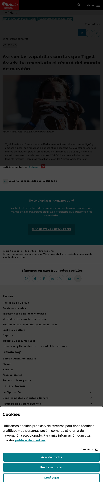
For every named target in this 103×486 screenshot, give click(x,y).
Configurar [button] (69, 478)
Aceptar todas (54, 458)
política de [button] (30, 440)
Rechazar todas (54, 468)
